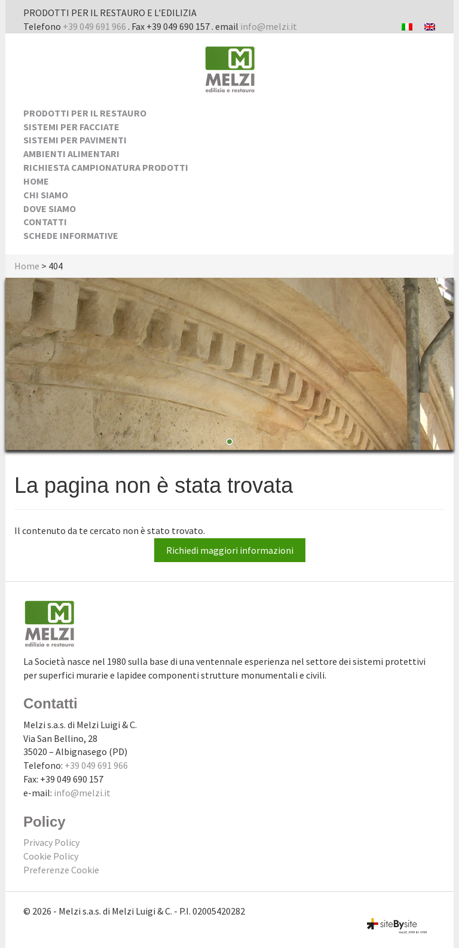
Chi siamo (45, 195)
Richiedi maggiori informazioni (229, 550)
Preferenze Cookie (61, 870)
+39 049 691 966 (94, 26)
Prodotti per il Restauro (84, 113)
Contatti (45, 222)
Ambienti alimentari (71, 153)
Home (36, 181)
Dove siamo (49, 208)
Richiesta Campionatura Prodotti (105, 167)
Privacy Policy (51, 842)
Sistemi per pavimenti (75, 140)
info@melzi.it (268, 26)
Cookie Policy (50, 856)
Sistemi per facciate (71, 127)
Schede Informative (70, 235)
